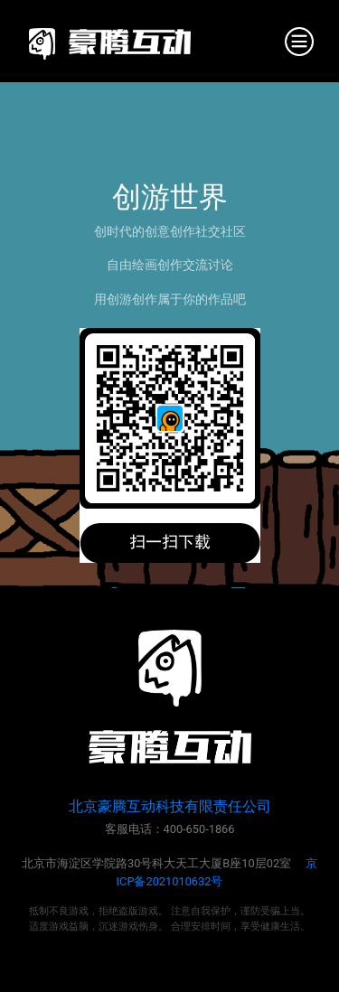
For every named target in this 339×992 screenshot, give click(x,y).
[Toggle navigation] (299, 41)
